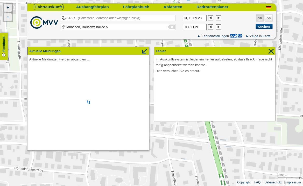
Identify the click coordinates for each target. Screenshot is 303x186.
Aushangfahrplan (92, 7)
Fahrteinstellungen (215, 36)
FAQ (257, 182)
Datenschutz (273, 182)
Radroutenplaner (212, 7)
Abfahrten (173, 7)
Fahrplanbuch (136, 7)
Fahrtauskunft (48, 7)
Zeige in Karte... (261, 36)
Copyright (243, 182)
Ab (260, 18)
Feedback (4, 44)
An (269, 18)
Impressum (293, 182)
